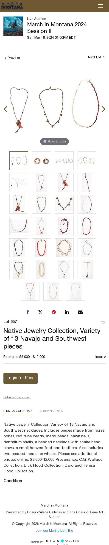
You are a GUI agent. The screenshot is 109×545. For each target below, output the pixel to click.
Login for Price (20, 378)
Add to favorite (103, 323)
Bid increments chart (17, 397)
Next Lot (96, 57)
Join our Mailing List (51, 531)
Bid (70, 531)
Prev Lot (12, 58)
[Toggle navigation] (100, 6)
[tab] (18, 412)
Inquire (100, 357)
